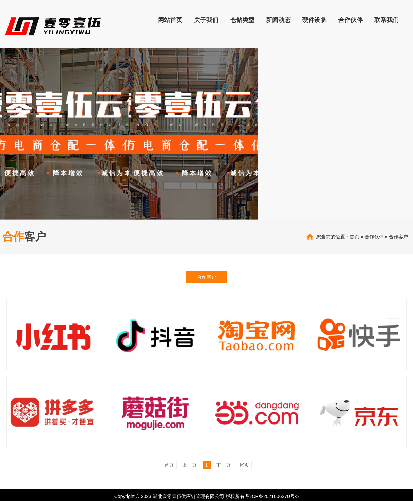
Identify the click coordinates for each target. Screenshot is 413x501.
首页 (354, 236)
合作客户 (398, 236)
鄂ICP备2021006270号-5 (272, 496)
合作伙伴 (374, 236)
